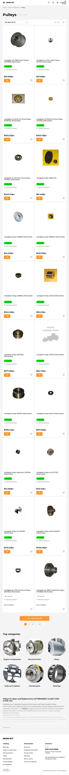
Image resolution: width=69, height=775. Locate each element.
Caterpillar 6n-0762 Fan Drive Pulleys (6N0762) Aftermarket (17, 591)
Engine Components (13, 7)
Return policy (28, 759)
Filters (5, 756)
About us (27, 747)
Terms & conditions (30, 762)
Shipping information (31, 750)
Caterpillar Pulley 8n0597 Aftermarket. (18, 413)
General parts (7, 759)
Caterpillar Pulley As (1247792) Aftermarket (47, 473)
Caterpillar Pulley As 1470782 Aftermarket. (14, 532)
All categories (7, 764)
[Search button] (55, 2)
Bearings (6, 747)
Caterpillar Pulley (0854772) (46, 178)
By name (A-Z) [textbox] (10, 22)
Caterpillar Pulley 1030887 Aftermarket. (18, 237)
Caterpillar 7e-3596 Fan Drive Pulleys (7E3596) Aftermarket (49, 120)
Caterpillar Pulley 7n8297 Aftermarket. (50, 355)
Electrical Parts (8, 753)
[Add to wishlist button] (31, 80)
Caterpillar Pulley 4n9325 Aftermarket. (50, 296)
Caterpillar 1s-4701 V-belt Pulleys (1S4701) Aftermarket (48, 61)
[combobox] (16, 22)
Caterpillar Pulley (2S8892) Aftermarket (18, 296)
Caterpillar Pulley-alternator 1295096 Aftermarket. (17, 473)
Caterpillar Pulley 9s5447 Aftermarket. (50, 413)
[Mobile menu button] (4, 3)
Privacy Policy (28, 753)
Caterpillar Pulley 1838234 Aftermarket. (50, 237)
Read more (6, 727)
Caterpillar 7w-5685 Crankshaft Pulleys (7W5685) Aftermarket (50, 591)
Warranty (27, 756)
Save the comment (11, 69)
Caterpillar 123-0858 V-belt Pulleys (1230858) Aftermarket (16, 61)
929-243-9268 (51, 749)
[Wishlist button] (59, 2)
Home (4, 7)
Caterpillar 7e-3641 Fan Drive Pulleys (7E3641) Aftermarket (17, 179)
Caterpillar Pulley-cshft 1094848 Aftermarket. (48, 532)
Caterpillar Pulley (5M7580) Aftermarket (14, 355)
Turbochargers (8, 762)
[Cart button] (64, 2)
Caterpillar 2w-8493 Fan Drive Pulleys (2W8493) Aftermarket (17, 120)
